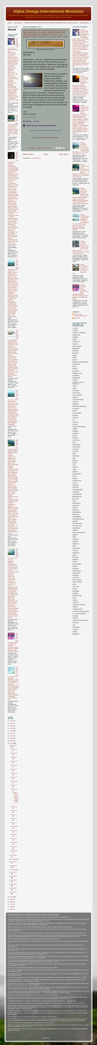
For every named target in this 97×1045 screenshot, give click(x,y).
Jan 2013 (14, 892)
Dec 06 (15, 838)
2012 (11, 896)
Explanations (84, 22)
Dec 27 (15, 757)
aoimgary (32, 148)
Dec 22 (15, 769)
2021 (11, 726)
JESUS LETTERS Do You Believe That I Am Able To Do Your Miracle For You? (80, 269)
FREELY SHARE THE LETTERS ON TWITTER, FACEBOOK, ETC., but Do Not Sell (51, 22)
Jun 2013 (14, 872)
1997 (11, 904)
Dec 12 (15, 814)
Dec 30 (15, 749)
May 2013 (14, 876)
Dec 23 (15, 765)
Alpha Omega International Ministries (48, 11)
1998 (11, 901)
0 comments (46, 148)
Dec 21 (15, 773)
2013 (11, 743)
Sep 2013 (14, 861)
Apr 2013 (13, 880)
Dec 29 (15, 753)
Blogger (52, 1038)
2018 (11, 731)
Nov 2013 (14, 855)
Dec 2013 (14, 745)
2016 (11, 736)
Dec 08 (15, 830)
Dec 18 (15, 781)
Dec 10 (15, 822)
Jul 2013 (13, 869)
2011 (11, 899)
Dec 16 (15, 789)
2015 (11, 738)
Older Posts (63, 154)
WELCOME (18, 22)
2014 (11, 741)
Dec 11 (15, 818)
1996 (11, 906)
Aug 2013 (14, 865)
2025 (11, 721)
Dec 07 (15, 834)
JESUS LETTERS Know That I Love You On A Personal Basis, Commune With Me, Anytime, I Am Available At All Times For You (80, 148)
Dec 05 (15, 842)
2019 (11, 728)
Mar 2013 (14, 884)
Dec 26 (15, 761)
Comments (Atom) (36, 158)
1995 (11, 909)
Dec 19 (15, 777)
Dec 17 (15, 785)
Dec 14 (15, 810)
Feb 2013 (14, 888)
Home (9, 22)
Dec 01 (15, 850)
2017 (11, 733)
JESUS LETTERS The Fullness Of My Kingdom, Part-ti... (15, 798)
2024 (11, 723)
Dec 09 (15, 826)
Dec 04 (15, 846)
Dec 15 (15, 806)
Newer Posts (28, 154)
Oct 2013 (14, 859)
